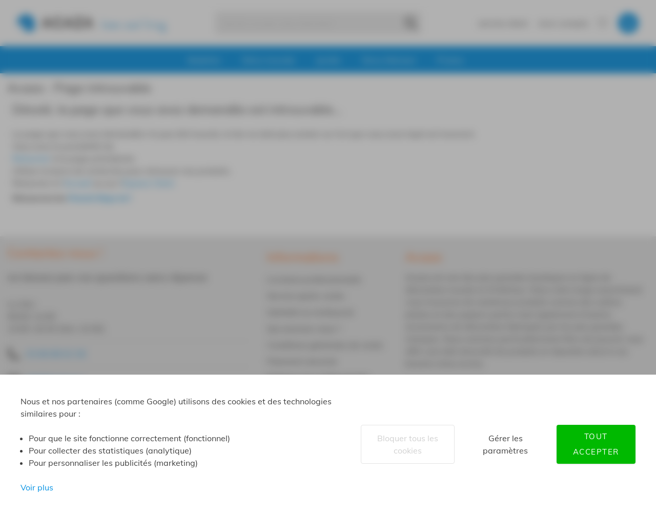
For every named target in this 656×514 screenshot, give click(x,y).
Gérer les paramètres (505, 444)
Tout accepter (596, 444)
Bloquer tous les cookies (407, 444)
